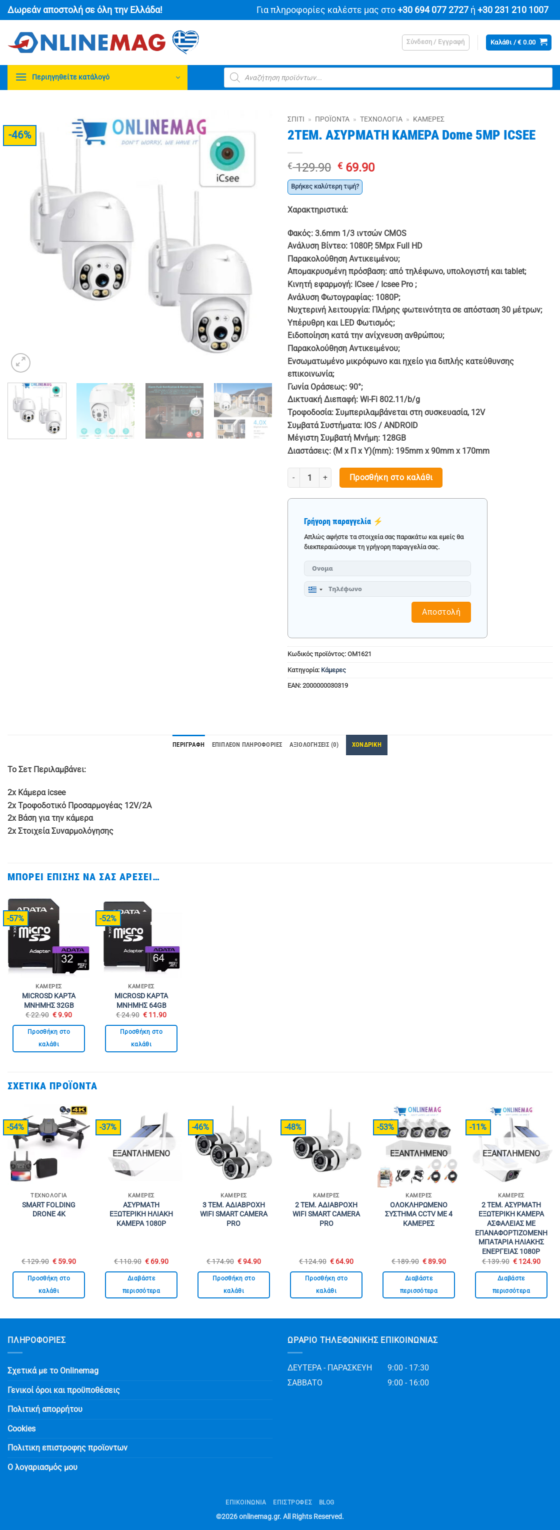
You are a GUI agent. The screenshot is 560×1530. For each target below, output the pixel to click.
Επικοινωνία (246, 1502)
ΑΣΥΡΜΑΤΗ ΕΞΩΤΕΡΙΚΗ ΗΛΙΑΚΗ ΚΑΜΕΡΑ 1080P (141, 1214)
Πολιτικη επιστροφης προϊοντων (68, 1447)
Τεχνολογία (381, 119)
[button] (436, 43)
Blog (326, 1502)
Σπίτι (296, 119)
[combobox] (315, 590)
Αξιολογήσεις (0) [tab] (314, 744)
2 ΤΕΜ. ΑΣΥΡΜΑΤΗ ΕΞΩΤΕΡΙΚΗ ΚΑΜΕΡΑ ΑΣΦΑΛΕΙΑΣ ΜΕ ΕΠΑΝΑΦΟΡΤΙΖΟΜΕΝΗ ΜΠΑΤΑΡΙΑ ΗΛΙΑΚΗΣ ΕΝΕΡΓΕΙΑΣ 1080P (511, 1228)
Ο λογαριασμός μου (43, 1467)
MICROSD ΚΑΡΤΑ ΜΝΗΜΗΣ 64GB (141, 1001)
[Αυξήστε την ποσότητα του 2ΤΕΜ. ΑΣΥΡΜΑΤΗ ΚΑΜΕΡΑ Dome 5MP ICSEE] (326, 478)
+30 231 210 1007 (513, 10)
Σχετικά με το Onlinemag (53, 1370)
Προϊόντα (332, 119)
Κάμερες (428, 119)
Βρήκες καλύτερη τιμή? (325, 186)
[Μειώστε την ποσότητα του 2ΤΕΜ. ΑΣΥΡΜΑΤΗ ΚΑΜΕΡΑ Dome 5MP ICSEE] (294, 478)
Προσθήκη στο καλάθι (391, 477)
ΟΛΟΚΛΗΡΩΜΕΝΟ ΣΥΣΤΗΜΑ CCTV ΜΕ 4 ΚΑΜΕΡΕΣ (418, 1214)
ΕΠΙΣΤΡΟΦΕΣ (292, 1502)
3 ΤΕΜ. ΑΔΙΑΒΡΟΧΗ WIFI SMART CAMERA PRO (234, 1214)
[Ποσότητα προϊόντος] (310, 478)
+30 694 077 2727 (433, 10)
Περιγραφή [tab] (188, 744)
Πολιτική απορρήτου (45, 1409)
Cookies (22, 1428)
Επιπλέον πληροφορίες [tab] (247, 744)
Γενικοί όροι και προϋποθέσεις (64, 1390)
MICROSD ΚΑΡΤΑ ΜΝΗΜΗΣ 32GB (49, 1001)
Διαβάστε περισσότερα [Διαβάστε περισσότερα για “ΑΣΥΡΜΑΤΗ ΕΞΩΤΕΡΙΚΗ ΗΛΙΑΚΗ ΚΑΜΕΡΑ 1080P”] (141, 1284)
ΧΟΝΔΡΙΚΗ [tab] (367, 744)
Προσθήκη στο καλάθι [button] (49, 1038)
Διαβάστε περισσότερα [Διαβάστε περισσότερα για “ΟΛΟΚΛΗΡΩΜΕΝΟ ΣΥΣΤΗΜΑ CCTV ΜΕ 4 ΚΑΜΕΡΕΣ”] (419, 1284)
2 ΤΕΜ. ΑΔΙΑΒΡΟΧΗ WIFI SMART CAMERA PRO (326, 1214)
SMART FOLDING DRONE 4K (49, 1210)
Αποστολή (441, 612)
